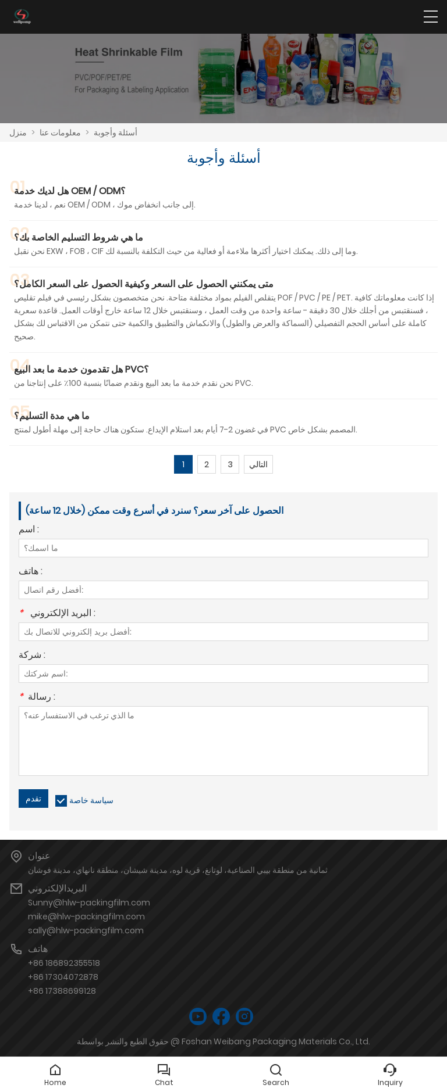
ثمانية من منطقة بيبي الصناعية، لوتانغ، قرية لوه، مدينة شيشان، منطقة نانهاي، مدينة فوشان (178, 870)
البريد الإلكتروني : (57, 614)
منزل (18, 132)
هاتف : (30, 572)
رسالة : (37, 697)
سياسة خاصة (91, 800)
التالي (258, 464)
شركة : (32, 655)
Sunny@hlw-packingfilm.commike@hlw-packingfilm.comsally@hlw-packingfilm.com (89, 916)
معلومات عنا (60, 132)
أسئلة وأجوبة (115, 132)
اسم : (29, 530)
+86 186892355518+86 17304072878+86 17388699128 (64, 977)
